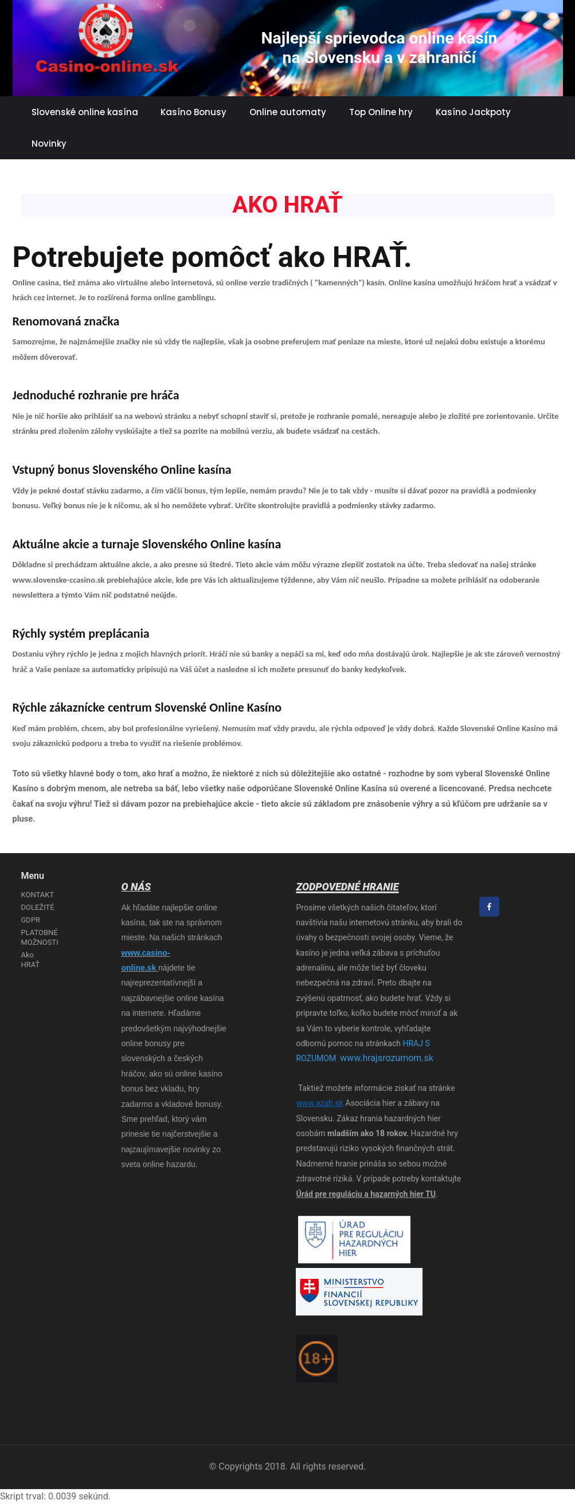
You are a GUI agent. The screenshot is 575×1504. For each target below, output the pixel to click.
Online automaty (287, 112)
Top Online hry (381, 112)
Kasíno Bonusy (193, 112)
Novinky (49, 144)
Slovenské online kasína (85, 112)
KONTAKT (37, 894)
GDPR (31, 920)
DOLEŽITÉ (37, 907)
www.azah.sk (319, 1103)
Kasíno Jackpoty (473, 112)
